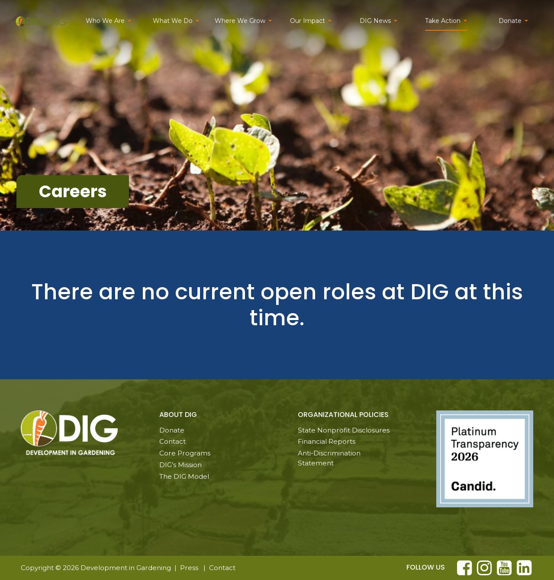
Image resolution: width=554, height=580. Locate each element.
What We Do (173, 21)
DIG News (375, 21)
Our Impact (307, 21)
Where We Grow (240, 21)
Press (189, 568)
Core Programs (184, 453)
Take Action (443, 21)
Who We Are (105, 21)
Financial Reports (326, 441)
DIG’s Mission (180, 465)
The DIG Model (184, 476)
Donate (510, 21)
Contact (172, 441)
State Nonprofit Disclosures (344, 430)
